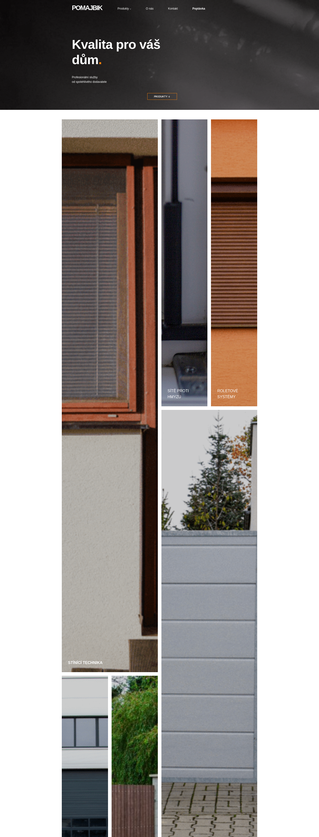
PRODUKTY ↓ (162, 96)
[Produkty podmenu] (130, 9)
